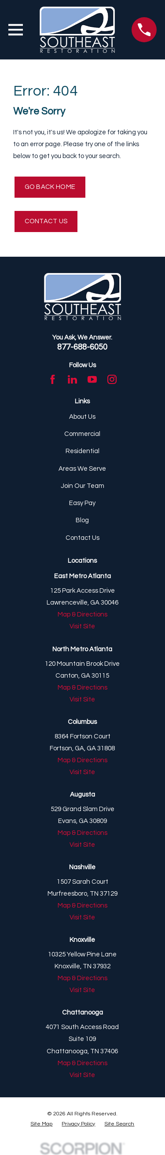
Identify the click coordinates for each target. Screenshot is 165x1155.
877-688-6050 (82, 347)
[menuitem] (41, 1124)
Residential (82, 451)
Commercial (82, 434)
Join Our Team (82, 486)
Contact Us (46, 221)
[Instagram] (112, 379)
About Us (82, 416)
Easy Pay (82, 503)
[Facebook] (52, 379)
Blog (82, 520)
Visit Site (82, 626)
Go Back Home (50, 187)
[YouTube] (92, 379)
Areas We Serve (82, 468)
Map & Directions (82, 614)
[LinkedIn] (72, 379)
